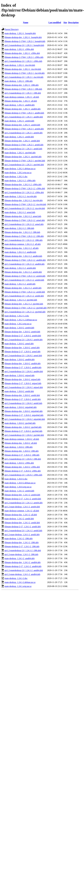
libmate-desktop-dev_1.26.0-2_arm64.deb (22, 332)
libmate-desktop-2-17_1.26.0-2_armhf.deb (23, 399)
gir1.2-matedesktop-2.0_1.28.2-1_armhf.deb (23, 149)
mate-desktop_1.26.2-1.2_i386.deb (19, 228)
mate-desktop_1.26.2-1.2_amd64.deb (20, 252)
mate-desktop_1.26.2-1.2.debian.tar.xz (21, 320)
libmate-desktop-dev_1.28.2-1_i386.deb (21, 85)
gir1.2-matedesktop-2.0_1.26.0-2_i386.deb (23, 459)
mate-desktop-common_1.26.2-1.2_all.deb (23, 244)
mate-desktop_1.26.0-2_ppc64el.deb (20, 423)
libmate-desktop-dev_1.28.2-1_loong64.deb (23, 37)
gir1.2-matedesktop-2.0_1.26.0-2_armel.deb (23, 355)
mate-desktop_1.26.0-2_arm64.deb (19, 328)
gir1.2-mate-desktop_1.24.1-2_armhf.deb (22, 534)
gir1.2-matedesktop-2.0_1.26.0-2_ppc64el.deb (24, 435)
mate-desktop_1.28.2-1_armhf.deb (19, 137)
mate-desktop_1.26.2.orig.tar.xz (18, 324)
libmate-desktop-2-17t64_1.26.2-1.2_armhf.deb (25, 292)
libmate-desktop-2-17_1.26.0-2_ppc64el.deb (23, 431)
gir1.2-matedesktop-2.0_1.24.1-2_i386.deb (23, 550)
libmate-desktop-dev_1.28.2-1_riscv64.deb (23, 69)
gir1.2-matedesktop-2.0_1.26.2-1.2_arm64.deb (24, 280)
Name (25, 22)
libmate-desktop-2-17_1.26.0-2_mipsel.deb (23, 383)
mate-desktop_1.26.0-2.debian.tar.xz (20, 483)
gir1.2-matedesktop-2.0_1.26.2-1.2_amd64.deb (24, 264)
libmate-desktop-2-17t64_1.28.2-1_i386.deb (23, 89)
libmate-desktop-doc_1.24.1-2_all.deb (21, 515)
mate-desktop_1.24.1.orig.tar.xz (18, 586)
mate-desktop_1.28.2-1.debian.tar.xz (20, 168)
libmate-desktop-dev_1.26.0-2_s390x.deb (22, 467)
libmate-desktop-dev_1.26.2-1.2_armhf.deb (23, 288)
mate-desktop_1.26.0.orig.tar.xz (18, 487)
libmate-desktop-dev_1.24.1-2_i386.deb (21, 542)
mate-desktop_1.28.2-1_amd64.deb (20, 105)
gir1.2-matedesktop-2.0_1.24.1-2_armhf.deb (23, 530)
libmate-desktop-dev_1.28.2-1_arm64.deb (22, 125)
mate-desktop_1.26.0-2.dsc (16, 479)
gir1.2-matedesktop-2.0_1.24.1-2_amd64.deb (24, 570)
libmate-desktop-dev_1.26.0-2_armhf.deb (22, 395)
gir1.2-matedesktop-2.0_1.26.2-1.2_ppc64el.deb (25, 312)
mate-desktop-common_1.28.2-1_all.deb (22, 97)
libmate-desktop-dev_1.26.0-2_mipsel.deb (22, 379)
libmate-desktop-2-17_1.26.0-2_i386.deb (22, 455)
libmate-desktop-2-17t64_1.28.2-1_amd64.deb (24, 113)
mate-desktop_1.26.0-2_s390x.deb (19, 463)
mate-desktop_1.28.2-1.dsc (16, 176)
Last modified (54, 22)
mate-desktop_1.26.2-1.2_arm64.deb (20, 268)
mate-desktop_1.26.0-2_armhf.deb (19, 391)
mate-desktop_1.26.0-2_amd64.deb (20, 359)
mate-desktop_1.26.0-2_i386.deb (19, 447)
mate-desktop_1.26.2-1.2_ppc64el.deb (21, 300)
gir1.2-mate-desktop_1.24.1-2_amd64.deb (22, 574)
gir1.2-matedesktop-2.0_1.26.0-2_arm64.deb (24, 340)
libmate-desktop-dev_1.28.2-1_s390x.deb (22, 53)
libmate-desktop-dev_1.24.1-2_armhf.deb (22, 522)
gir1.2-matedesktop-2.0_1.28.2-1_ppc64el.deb (24, 164)
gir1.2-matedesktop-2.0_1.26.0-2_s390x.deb (23, 475)
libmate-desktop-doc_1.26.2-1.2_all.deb (21, 248)
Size (65, 22)
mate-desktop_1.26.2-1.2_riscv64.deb (21, 196)
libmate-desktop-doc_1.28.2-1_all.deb (21, 101)
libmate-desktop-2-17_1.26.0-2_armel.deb (22, 351)
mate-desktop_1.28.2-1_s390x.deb (19, 49)
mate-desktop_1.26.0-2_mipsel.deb (19, 375)
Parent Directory (12, 29)
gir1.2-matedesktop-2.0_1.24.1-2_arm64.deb (24, 503)
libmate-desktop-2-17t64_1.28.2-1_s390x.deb (24, 57)
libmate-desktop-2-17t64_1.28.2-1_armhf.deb (24, 145)
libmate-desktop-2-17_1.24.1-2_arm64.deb (23, 499)
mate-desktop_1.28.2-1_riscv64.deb (20, 65)
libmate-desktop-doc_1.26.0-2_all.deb (21, 443)
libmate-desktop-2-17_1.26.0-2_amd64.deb (23, 367)
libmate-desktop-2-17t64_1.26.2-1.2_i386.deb (24, 236)
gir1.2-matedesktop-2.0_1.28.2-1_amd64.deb (24, 117)
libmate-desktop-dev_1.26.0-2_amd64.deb (23, 363)
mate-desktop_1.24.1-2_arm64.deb (19, 491)
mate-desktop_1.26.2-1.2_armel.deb (20, 212)
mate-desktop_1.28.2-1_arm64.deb (19, 121)
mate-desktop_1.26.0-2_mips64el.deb (21, 407)
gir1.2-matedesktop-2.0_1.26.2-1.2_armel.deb (24, 224)
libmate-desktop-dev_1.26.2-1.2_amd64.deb (23, 256)
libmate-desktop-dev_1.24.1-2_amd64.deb (23, 562)
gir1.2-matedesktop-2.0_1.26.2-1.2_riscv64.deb (25, 208)
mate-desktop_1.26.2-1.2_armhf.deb (20, 284)
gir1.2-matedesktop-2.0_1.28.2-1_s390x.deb (23, 61)
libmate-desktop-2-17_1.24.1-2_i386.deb (22, 546)
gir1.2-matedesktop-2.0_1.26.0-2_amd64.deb (24, 371)
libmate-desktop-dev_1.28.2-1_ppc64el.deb (23, 157)
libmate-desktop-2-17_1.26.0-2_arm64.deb (23, 336)
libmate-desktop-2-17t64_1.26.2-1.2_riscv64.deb (25, 204)
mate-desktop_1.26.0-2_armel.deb (19, 343)
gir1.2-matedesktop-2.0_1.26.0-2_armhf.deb (23, 403)
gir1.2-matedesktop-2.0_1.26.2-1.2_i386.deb (23, 240)
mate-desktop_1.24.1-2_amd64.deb (20, 558)
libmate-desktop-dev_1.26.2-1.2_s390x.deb (23, 184)
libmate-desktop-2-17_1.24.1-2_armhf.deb (23, 526)
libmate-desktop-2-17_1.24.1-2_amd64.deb (23, 566)
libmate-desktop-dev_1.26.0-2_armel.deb (22, 347)
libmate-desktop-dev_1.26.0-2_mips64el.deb (24, 411)
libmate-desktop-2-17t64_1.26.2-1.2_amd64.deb (25, 260)
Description (73, 22)
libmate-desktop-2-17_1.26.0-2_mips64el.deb (24, 415)
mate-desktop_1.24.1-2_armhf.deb (19, 519)
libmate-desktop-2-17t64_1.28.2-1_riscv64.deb (25, 73)
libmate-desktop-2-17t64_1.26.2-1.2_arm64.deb (25, 276)
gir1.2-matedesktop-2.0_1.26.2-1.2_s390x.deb (24, 192)
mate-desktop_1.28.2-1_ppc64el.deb (20, 153)
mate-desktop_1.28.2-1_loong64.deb (20, 33)
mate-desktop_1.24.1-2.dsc (16, 578)
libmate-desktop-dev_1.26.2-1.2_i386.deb (22, 232)
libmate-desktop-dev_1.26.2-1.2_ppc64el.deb (24, 304)
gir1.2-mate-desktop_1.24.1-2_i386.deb (21, 554)
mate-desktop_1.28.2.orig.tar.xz (18, 172)
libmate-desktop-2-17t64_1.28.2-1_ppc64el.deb (25, 161)
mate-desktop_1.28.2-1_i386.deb (19, 81)
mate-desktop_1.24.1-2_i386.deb (19, 538)
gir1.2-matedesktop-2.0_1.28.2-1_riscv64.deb (24, 77)
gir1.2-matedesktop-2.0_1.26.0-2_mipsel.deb (24, 387)
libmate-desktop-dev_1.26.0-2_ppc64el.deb (23, 427)
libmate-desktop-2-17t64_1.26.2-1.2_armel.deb (25, 220)
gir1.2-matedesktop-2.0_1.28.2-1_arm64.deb (24, 133)
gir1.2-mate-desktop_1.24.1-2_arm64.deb (22, 507)
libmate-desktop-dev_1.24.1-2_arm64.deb (22, 495)
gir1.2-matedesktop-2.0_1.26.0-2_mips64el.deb (25, 419)
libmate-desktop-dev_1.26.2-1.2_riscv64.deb (24, 200)
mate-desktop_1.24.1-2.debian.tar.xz (20, 582)
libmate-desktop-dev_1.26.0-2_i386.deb (21, 451)
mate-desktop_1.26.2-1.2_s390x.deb (20, 180)
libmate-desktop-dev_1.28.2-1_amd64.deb (23, 109)
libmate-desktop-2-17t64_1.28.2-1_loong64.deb (25, 41)
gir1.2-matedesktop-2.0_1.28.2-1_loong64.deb (24, 45)
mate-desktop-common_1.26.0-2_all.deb (22, 439)
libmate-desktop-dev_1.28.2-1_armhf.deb (22, 141)
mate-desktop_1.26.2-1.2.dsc (17, 316)
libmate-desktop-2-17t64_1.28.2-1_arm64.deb (24, 129)
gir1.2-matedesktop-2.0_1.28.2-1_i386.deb (23, 93)
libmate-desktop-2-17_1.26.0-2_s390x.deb (23, 471)
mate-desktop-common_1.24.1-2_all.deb (22, 511)
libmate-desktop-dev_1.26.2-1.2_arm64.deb (23, 272)
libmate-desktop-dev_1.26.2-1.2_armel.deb (23, 216)
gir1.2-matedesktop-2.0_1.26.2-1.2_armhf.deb (24, 296)
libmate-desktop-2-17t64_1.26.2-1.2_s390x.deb (25, 188)
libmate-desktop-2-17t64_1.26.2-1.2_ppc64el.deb (26, 308)
